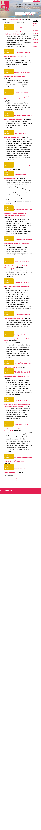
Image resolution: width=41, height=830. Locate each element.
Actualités (17, 14)
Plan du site (14, 564)
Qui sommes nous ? (22, 565)
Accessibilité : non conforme (22, 564)
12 (12, 554)
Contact (30, 564)
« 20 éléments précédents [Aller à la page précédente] (13, 552)
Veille (21, 19)
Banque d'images (24, 14)
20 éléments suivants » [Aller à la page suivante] (20, 554)
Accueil (11, 19)
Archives (34, 564)
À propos (31, 14)
